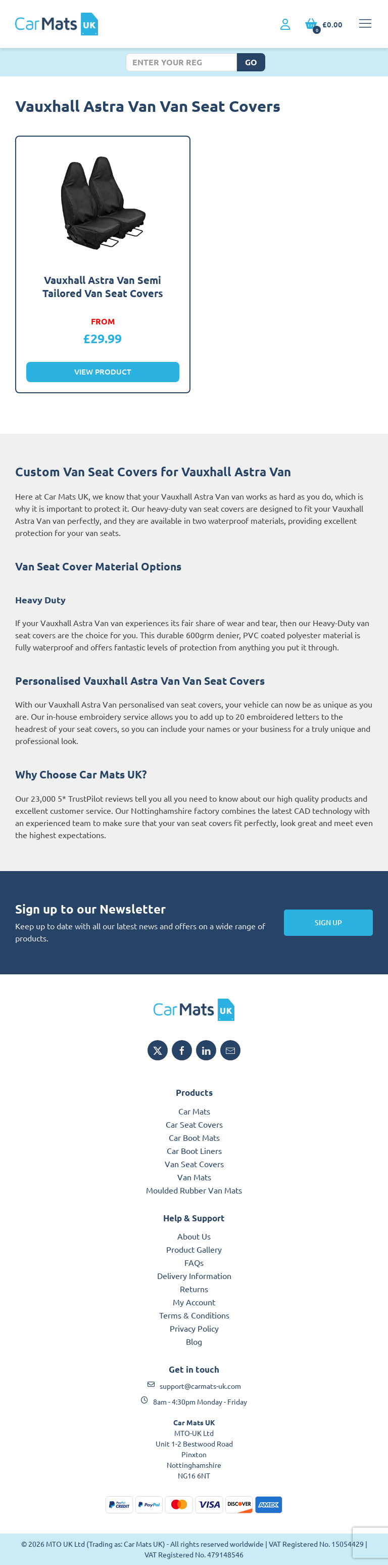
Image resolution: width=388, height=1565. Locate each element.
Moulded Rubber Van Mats (194, 1190)
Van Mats (194, 1177)
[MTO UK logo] (194, 1010)
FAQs (194, 1262)
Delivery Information (194, 1275)
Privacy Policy (194, 1328)
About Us (194, 1236)
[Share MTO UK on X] (158, 1050)
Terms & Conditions (194, 1315)
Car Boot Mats (194, 1137)
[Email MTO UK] (230, 1050)
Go (251, 62)
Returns (194, 1289)
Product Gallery (194, 1249)
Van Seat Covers (194, 1164)
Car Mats (194, 1111)
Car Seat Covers (194, 1124)
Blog (194, 1341)
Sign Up (328, 922)
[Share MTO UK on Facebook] (182, 1050)
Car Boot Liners (194, 1150)
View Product (102, 371)
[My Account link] (285, 25)
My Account (194, 1302)
